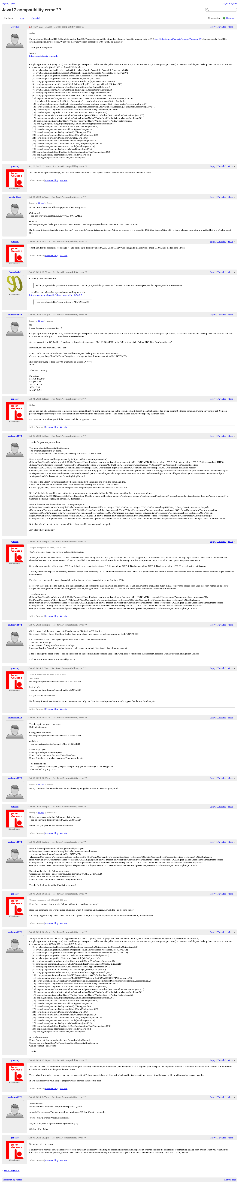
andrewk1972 (15, 314)
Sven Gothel (15, 272)
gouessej (15, 166)
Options (230, 18)
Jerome (15, 26)
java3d (14, 3)
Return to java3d (12, 1170)
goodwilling (15, 197)
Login (225, 3)
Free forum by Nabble (12, 1180)
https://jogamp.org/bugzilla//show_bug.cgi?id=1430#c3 (55, 295)
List (22, 18)
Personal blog (51, 180)
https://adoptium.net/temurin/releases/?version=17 (177, 39)
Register (233, 3)
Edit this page (230, 1180)
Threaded (35, 18)
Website (63, 180)
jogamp (5, 3)
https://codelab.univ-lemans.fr (43, 56)
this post (41, 203)
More (230, 26)
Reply (213, 26)
